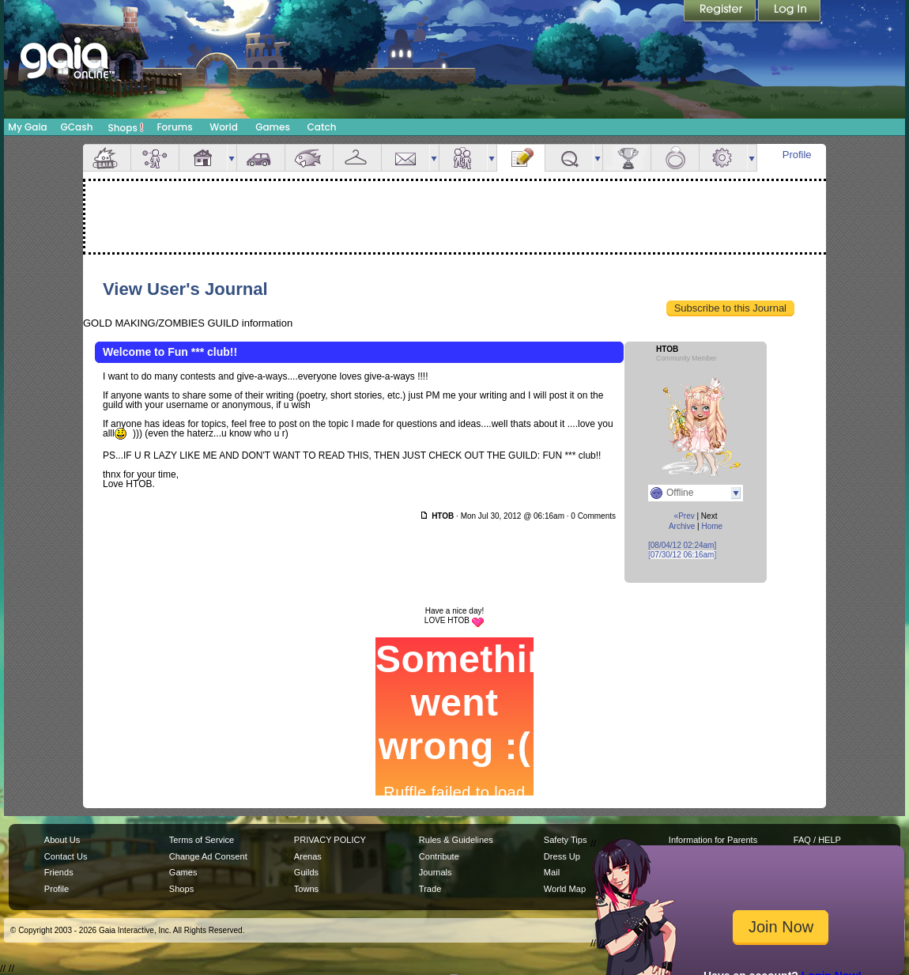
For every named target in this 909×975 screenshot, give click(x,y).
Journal (521, 158)
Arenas (308, 856)
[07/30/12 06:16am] (682, 554)
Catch (322, 127)
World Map (565, 889)
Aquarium (309, 158)
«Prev (684, 516)
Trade (430, 889)
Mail (405, 158)
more (231, 158)
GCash (77, 127)
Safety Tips (565, 840)
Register (721, 12)
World (223, 127)
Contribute (439, 856)
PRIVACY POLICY (330, 840)
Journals (435, 872)
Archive (682, 526)
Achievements (627, 158)
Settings (723, 158)
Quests (569, 158)
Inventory (357, 158)
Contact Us (66, 856)
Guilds (306, 872)
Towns (306, 889)
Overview (106, 158)
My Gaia (27, 127)
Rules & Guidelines (456, 840)
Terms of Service (201, 840)
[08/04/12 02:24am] (682, 545)
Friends (463, 158)
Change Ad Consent (208, 856)
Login (789, 12)
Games (272, 127)
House (203, 158)
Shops (126, 127)
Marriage (675, 158)
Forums (174, 127)
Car (261, 158)
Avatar (155, 158)
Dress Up (562, 856)
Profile (797, 155)
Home (711, 526)
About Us (62, 840)
